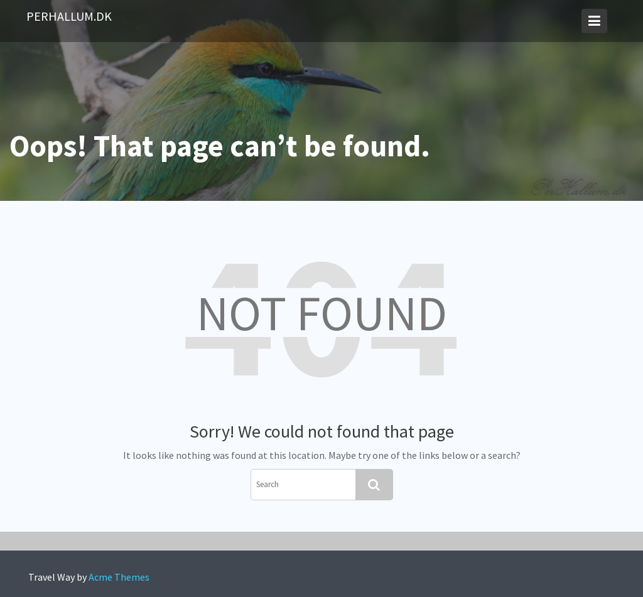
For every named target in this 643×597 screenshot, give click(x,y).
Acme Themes (119, 577)
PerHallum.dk (69, 16)
